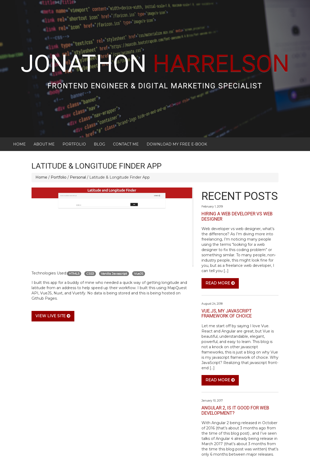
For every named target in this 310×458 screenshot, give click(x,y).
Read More (220, 264)
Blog (99, 125)
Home (19, 125)
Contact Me (126, 125)
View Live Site (52, 297)
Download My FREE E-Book (177, 125)
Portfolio (74, 125)
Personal (78, 158)
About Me (44, 125)
